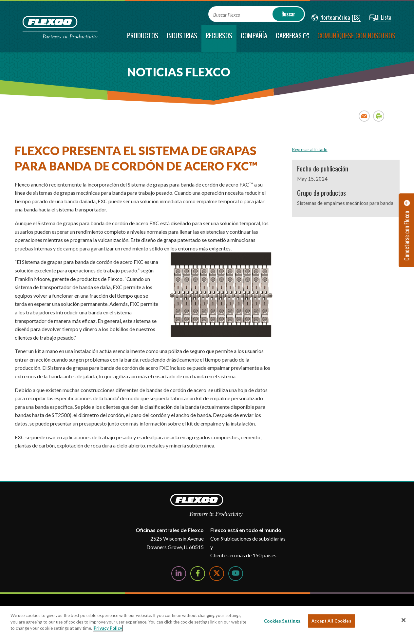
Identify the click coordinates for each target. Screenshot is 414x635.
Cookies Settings (282, 620)
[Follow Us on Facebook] (197, 573)
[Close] (403, 620)
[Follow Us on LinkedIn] (178, 573)
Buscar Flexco (226, 15)
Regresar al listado (310, 149)
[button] (330, 18)
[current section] (218, 38)
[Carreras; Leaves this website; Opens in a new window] (292, 38)
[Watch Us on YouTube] (235, 573)
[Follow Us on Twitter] (216, 573)
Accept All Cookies (331, 620)
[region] (207, 620)
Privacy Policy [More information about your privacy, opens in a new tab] (108, 628)
